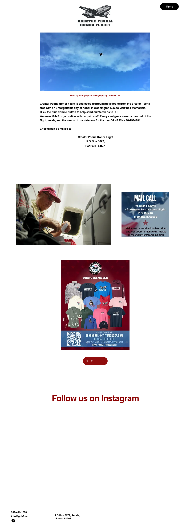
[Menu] (169, 6)
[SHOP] (95, 361)
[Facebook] (13, 521)
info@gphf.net (19, 516)
